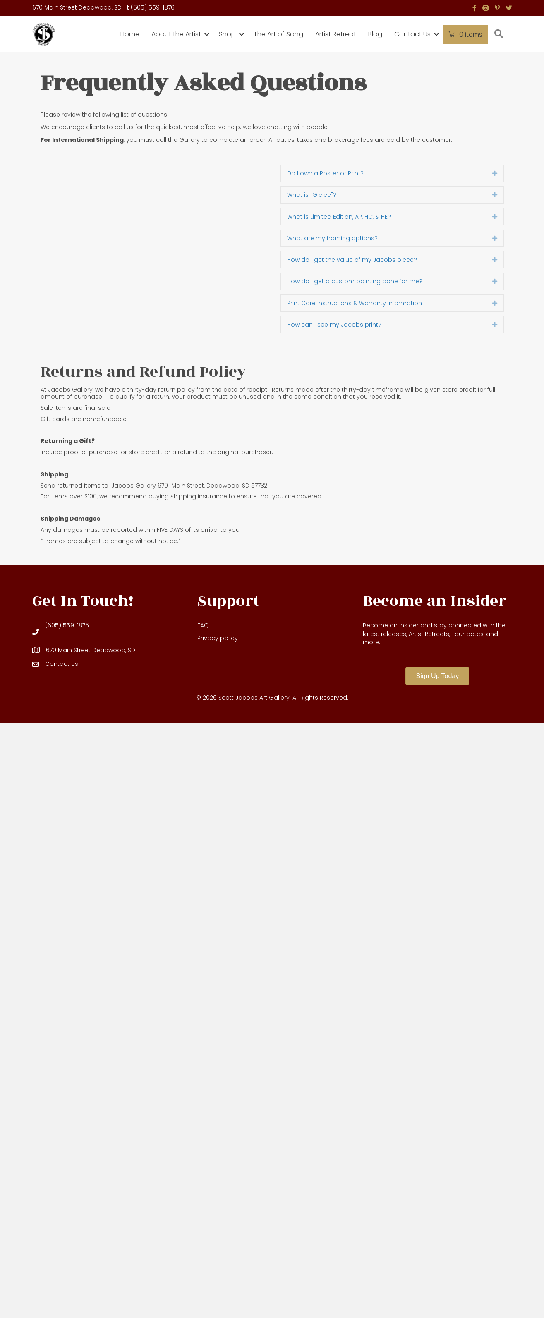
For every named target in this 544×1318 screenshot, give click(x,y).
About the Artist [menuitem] (176, 34)
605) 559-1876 (154, 7)
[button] (207, 34)
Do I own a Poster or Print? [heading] (325, 173)
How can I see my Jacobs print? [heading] (334, 325)
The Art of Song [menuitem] (278, 34)
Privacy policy (217, 638)
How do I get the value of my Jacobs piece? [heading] (352, 260)
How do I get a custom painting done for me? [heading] (354, 281)
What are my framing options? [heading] (332, 238)
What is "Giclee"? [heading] (311, 195)
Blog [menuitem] (375, 34)
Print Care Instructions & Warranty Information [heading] (354, 303)
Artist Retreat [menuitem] (335, 34)
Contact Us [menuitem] (412, 34)
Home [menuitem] (129, 34)
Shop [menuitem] (227, 34)
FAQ (203, 625)
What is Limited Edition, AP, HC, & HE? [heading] (339, 217)
